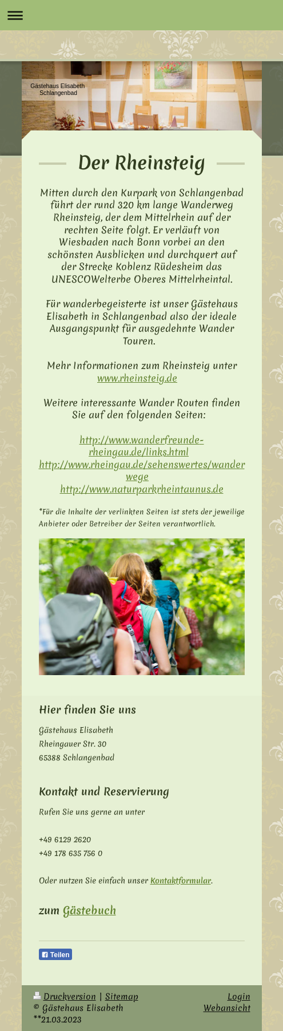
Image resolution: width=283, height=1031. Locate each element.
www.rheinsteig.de (137, 377)
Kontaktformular (180, 880)
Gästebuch (89, 910)
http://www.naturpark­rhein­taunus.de (142, 488)
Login (239, 996)
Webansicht (227, 1008)
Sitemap (121, 996)
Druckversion (64, 996)
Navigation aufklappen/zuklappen (141, 15)
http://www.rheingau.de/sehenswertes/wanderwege (142, 470)
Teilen (55, 955)
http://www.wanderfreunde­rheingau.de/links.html (141, 446)
